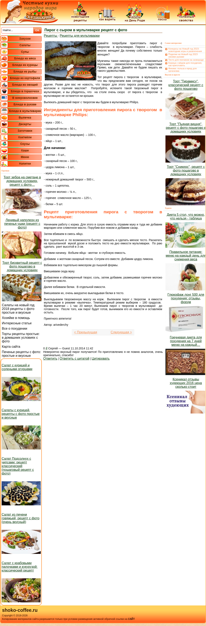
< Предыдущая (85, 332)
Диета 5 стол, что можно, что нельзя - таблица (186, 216)
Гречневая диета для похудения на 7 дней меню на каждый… (186, 341)
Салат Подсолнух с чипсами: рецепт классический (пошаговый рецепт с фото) (18, 466)
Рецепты (51, 35)
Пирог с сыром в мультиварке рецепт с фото (85, 30)
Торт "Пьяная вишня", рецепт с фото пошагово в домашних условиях (186, 127)
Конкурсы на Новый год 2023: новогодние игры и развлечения (185, 49)
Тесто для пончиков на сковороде (186, 60)
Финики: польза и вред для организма (182, 69)
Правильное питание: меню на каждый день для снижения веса (186, 255)
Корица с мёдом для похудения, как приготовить (185, 64)
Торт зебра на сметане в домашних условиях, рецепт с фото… (22, 181)
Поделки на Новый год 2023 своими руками (183, 55)
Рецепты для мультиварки (80, 35)
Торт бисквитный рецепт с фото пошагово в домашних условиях (22, 266)
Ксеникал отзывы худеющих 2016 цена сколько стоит (186, 383)
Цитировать (100, 358)
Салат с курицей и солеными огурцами (17, 367)
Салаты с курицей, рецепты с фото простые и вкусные (21, 413)
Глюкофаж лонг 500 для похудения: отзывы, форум (186, 298)
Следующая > (121, 332)
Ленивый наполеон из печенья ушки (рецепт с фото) (22, 223)
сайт (131, 618)
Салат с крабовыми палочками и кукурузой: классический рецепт (19, 566)
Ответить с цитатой (74, 358)
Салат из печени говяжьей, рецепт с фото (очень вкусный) (20, 518)
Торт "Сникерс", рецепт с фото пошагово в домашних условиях (186, 170)
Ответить (50, 358)
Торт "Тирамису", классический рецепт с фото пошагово (186, 85)
